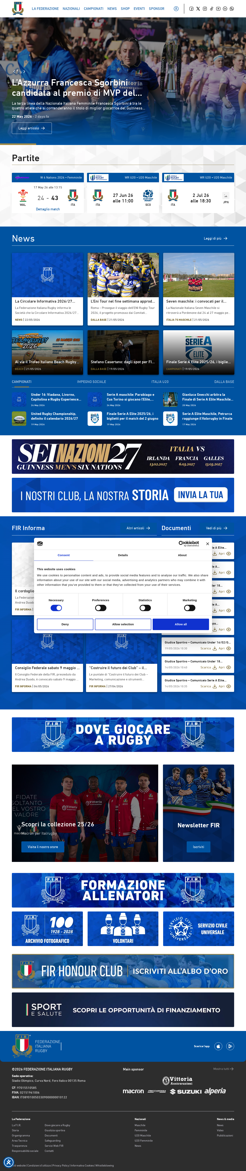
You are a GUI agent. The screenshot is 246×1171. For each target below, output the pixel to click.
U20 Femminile (144, 1140)
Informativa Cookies (82, 1165)
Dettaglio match (48, 209)
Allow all (181, 624)
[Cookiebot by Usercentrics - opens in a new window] (181, 544)
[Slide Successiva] (24, 71)
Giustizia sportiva (55, 1130)
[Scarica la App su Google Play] (230, 1046)
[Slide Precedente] (14, 71)
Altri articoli (138, 528)
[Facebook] (191, 8)
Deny (65, 624)
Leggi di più (216, 238)
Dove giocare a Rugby (57, 1125)
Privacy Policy (60, 1165)
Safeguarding (53, 1140)
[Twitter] (198, 8)
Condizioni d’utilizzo (39, 1165)
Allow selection (123, 624)
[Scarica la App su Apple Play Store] (218, 1046)
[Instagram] (204, 8)
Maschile (140, 1125)
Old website (19, 1165)
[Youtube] (218, 8)
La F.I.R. (16, 1125)
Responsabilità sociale (25, 1150)
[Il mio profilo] (176, 9)
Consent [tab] (64, 555)
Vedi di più (217, 528)
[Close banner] (207, 543)
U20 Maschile (143, 1135)
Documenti (51, 1135)
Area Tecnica (19, 1140)
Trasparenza (19, 1145)
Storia (15, 1130)
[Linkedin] (225, 8)
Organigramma (21, 1135)
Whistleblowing (105, 1165)
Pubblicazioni (225, 1135)
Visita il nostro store (43, 847)
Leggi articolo (31, 128)
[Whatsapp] (231, 8)
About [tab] (182, 555)
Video (220, 1130)
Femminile (141, 1130)
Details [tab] (123, 555)
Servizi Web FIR (54, 1145)
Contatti (49, 1150)
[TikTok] (211, 8)
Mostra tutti (223, 1069)
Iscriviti (198, 847)
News (138, 1145)
